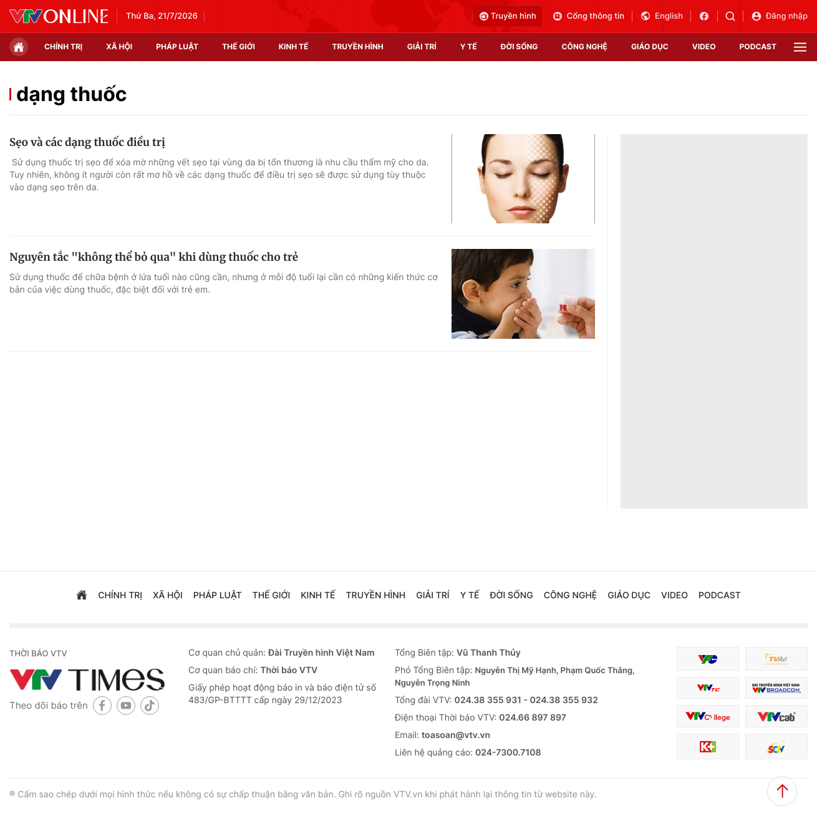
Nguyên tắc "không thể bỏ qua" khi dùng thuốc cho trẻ (153, 257)
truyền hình (357, 46)
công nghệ (584, 46)
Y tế (468, 46)
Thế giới (238, 46)
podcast (758, 46)
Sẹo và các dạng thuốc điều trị (87, 142)
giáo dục (650, 46)
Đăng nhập (779, 16)
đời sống (519, 46)
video (704, 46)
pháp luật (177, 46)
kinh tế (294, 46)
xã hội (119, 46)
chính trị (63, 46)
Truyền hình (508, 16)
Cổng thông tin (588, 16)
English (661, 16)
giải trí (422, 46)
